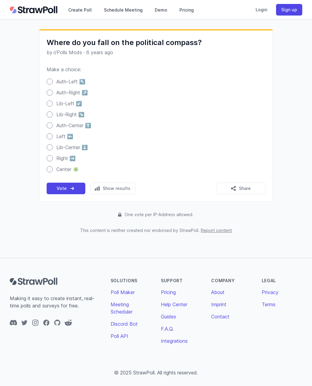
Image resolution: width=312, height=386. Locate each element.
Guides (168, 317)
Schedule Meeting (123, 9)
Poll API (119, 336)
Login (261, 9)
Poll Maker (123, 292)
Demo (161, 9)
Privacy (270, 292)
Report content (216, 230)
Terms (268, 304)
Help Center (174, 304)
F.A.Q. (167, 329)
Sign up (289, 9)
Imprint (218, 304)
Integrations (174, 341)
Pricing (186, 9)
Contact (220, 317)
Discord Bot (124, 324)
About (218, 292)
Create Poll (80, 9)
